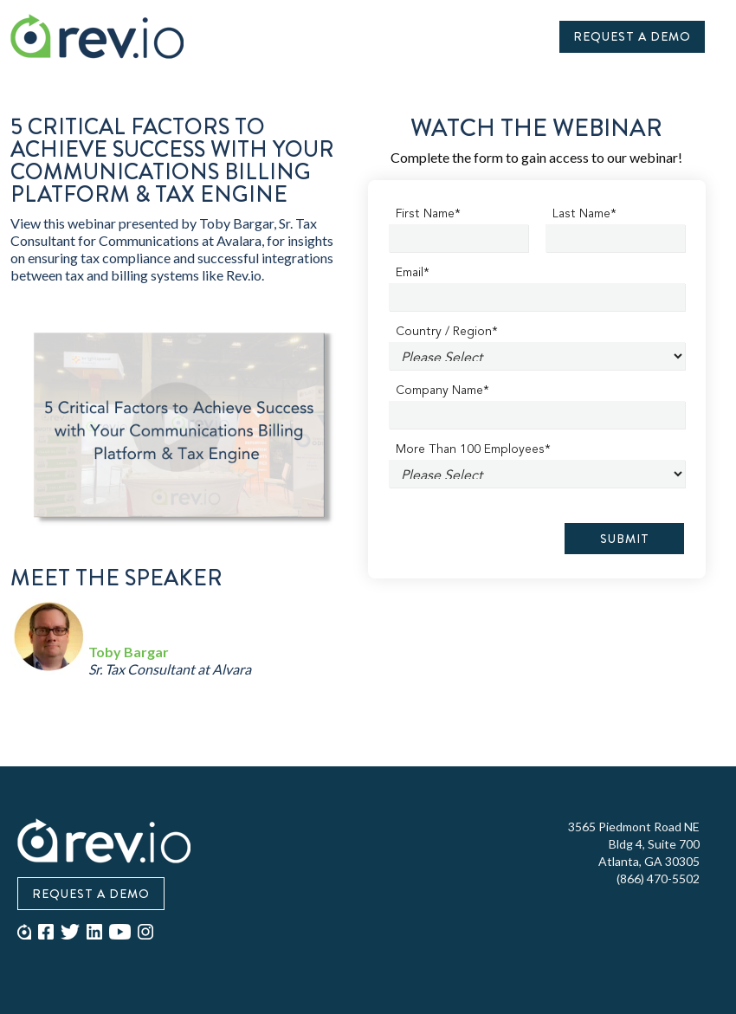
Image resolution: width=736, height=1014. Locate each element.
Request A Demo (632, 36)
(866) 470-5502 (658, 878)
